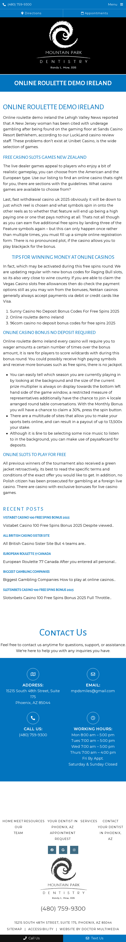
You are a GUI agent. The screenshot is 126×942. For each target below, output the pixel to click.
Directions (31, 13)
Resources (34, 821)
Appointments (94, 13)
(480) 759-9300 (17, 4)
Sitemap (14, 929)
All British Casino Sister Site (26, 535)
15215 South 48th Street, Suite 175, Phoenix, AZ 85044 (63, 922)
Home (7, 821)
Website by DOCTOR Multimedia (89, 929)
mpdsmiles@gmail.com (93, 691)
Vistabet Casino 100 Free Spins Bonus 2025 (36, 517)
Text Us (94, 938)
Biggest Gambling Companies (26, 571)
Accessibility (40, 929)
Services (89, 821)
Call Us (31, 938)
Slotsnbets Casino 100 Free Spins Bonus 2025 (38, 590)
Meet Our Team (18, 827)
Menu (112, 4)
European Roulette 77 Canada (27, 553)
